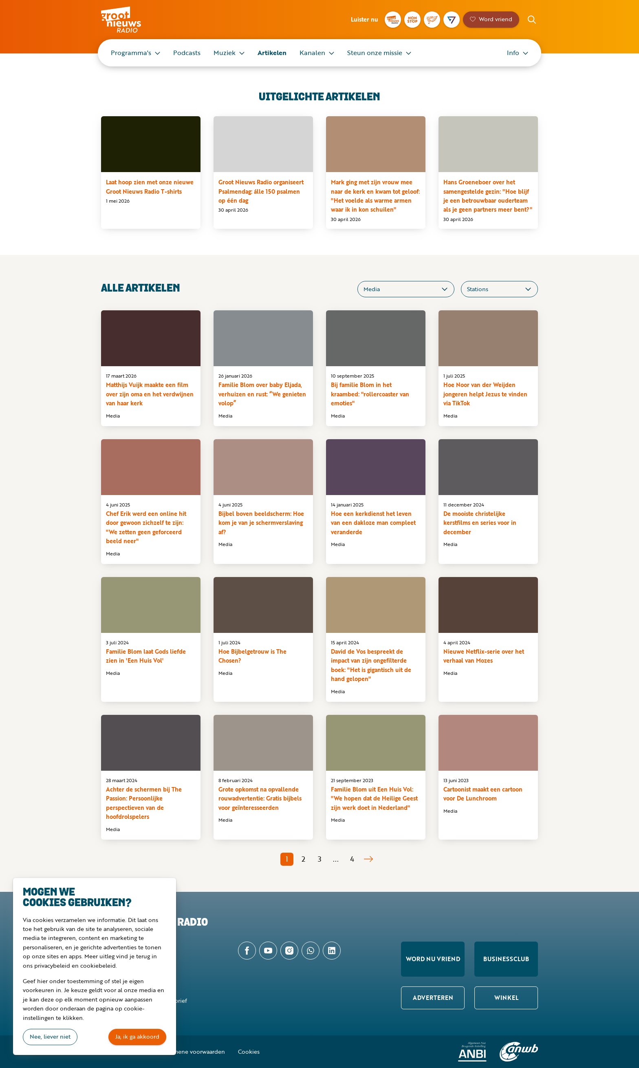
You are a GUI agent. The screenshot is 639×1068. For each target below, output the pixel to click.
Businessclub (506, 959)
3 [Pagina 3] (320, 859)
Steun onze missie (374, 52)
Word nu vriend (433, 959)
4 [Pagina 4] (352, 859)
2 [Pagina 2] (303, 859)
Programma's (131, 52)
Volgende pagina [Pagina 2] (368, 859)
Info (513, 52)
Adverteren (433, 997)
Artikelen (272, 52)
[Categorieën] (405, 289)
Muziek (225, 52)
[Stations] (499, 289)
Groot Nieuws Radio (129, 20)
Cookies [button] (249, 1051)
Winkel (506, 997)
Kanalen (312, 52)
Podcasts (187, 52)
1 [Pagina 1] (287, 859)
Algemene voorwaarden (193, 1051)
